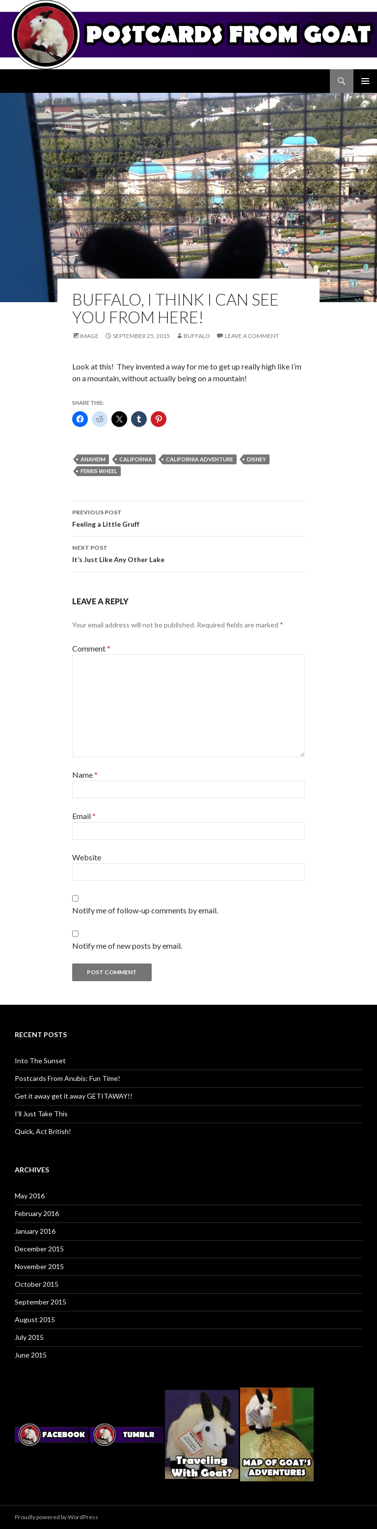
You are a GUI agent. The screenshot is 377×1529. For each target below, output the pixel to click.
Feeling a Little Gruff (188, 517)
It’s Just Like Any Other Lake (188, 553)
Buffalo (197, 336)
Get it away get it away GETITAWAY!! (74, 1096)
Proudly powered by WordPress (56, 1517)
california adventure (199, 459)
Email (84, 816)
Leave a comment (252, 336)
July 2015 (29, 1337)
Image (89, 336)
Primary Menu (365, 81)
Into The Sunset (40, 1060)
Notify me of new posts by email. (127, 945)
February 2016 (37, 1213)
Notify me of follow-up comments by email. (145, 910)
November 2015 (39, 1266)
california (135, 459)
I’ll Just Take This (41, 1113)
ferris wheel (99, 471)
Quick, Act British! (43, 1131)
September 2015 (40, 1302)
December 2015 (39, 1249)
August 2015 (35, 1319)
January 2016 (35, 1231)
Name (85, 774)
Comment (91, 648)
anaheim (93, 459)
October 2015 (36, 1284)
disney (256, 459)
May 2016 (30, 1195)
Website (86, 857)
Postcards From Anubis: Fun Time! (67, 1078)
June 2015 (31, 1355)
